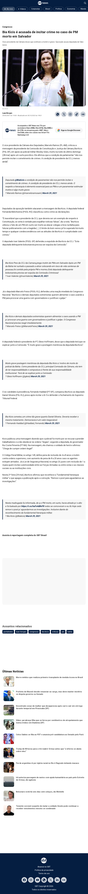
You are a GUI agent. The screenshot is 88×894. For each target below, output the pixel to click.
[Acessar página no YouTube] (37, 880)
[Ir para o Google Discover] (83, 114)
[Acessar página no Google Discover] (64, 880)
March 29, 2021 (49, 193)
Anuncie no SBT (44, 867)
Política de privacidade (44, 870)
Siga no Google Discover (68, 130)
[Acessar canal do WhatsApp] (44, 880)
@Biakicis (19, 180)
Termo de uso (44, 873)
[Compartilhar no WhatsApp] (57, 114)
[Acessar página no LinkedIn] (57, 880)
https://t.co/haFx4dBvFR (32, 506)
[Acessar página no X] (50, 880)
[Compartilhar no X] (64, 114)
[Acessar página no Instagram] (31, 880)
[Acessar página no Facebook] (24, 880)
